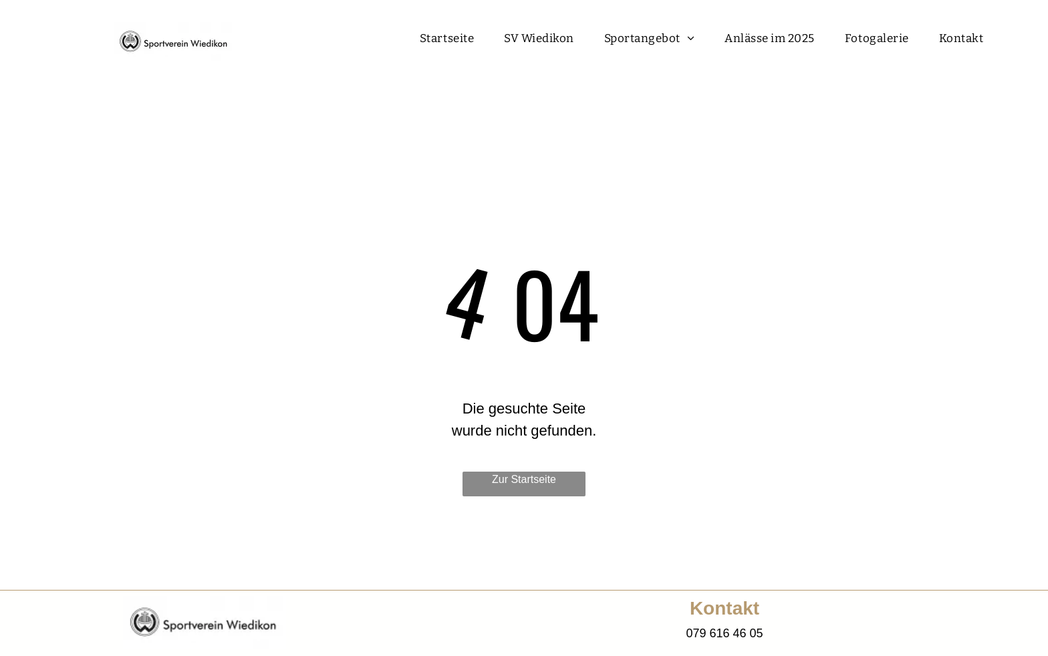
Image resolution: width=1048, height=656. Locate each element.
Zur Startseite (524, 479)
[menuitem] (452, 38)
